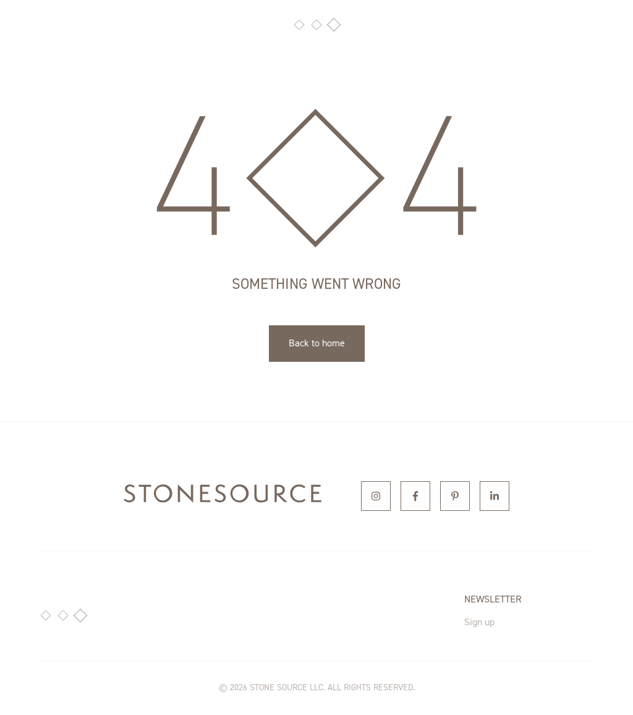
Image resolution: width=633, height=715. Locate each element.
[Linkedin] (494, 496)
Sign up (479, 621)
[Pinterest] (455, 496)
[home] (222, 496)
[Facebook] (415, 496)
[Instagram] (376, 496)
